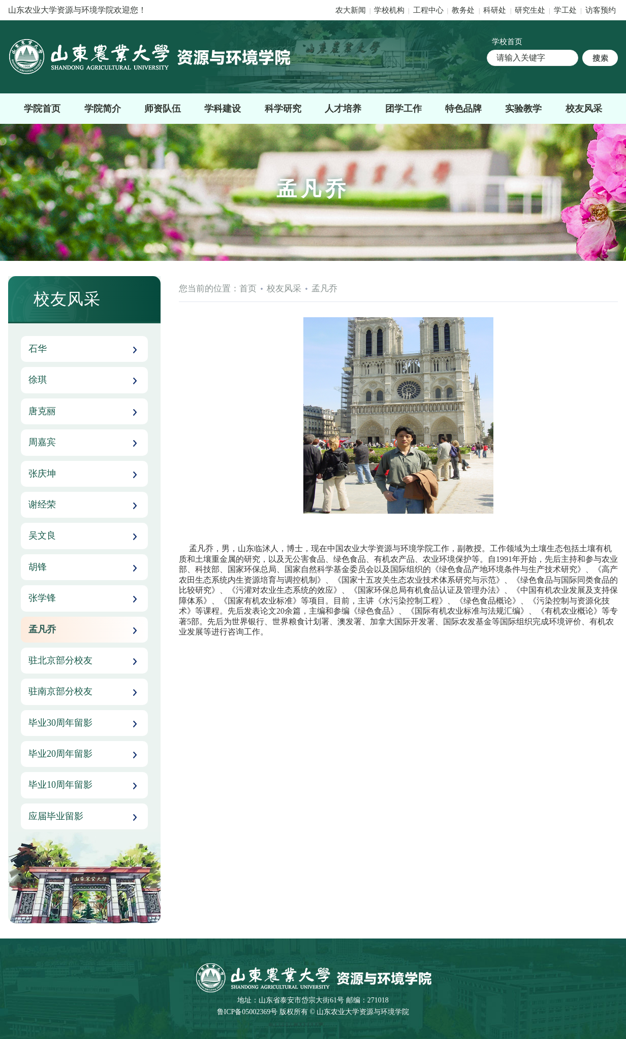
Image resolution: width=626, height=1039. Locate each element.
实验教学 (523, 109)
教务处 (464, 10)
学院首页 (42, 109)
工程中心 (428, 10)
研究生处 (530, 10)
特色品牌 (463, 109)
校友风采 (584, 109)
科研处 (495, 10)
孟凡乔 (324, 288)
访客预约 (600, 10)
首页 (248, 288)
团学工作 (403, 109)
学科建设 (222, 109)
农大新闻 (350, 10)
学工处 (566, 10)
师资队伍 (162, 109)
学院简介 (102, 109)
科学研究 (283, 109)
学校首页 (507, 42)
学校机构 (389, 10)
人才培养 (343, 109)
